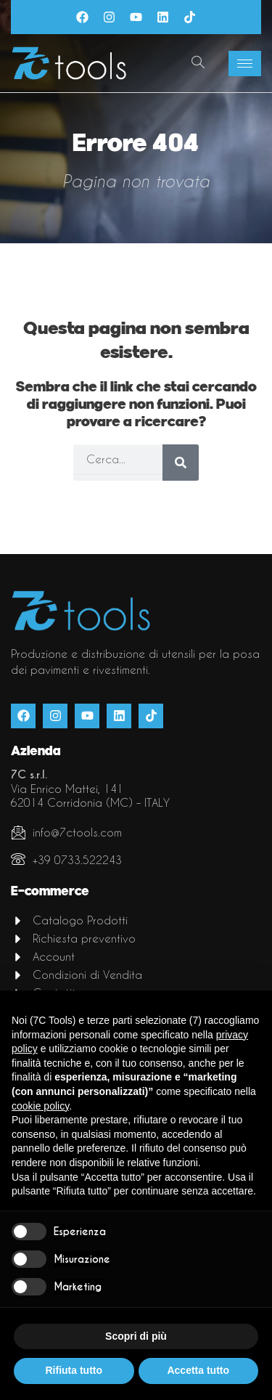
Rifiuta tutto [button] (73, 1370)
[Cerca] (180, 462)
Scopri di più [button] (136, 1336)
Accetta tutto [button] (198, 1370)
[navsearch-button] (198, 63)
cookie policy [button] (40, 1106)
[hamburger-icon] (244, 63)
